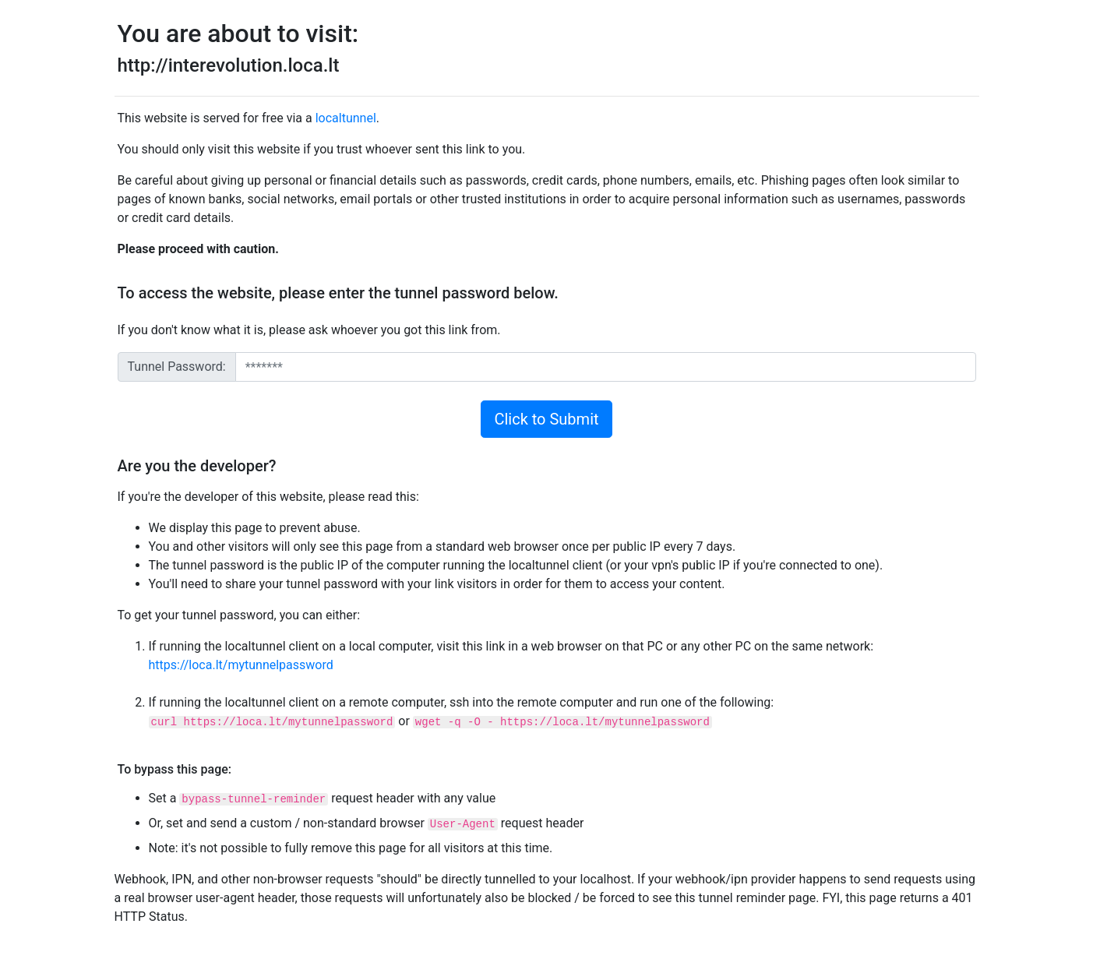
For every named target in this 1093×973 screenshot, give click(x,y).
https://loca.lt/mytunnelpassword (241, 664)
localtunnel (346, 118)
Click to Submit (546, 419)
